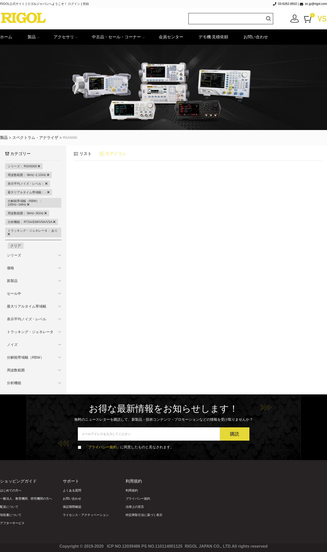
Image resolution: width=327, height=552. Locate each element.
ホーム (6, 37)
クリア (15, 246)
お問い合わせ (256, 37)
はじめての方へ (10, 490)
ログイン (74, 4)
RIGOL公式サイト (13, 4)
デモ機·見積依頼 (213, 37)
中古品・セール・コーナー (116, 37)
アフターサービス (12, 523)
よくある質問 (72, 490)
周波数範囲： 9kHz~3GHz (27, 213)
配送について (9, 507)
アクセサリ (64, 37)
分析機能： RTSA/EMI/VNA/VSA (31, 222)
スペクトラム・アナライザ (35, 137)
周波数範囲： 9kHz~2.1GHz (28, 175)
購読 (234, 434)
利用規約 (132, 490)
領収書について (10, 515)
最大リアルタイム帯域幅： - (29, 192)
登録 (86, 4)
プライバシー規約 (138, 498)
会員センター (171, 37)
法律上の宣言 (135, 507)
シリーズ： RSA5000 (24, 166)
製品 (32, 37)
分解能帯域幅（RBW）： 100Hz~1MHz (25, 202)
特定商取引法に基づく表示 (144, 515)
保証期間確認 (72, 507)
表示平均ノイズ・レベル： (27, 183)
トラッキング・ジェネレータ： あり (32, 232)
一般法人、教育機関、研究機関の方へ (26, 498)
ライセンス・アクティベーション (86, 515)
